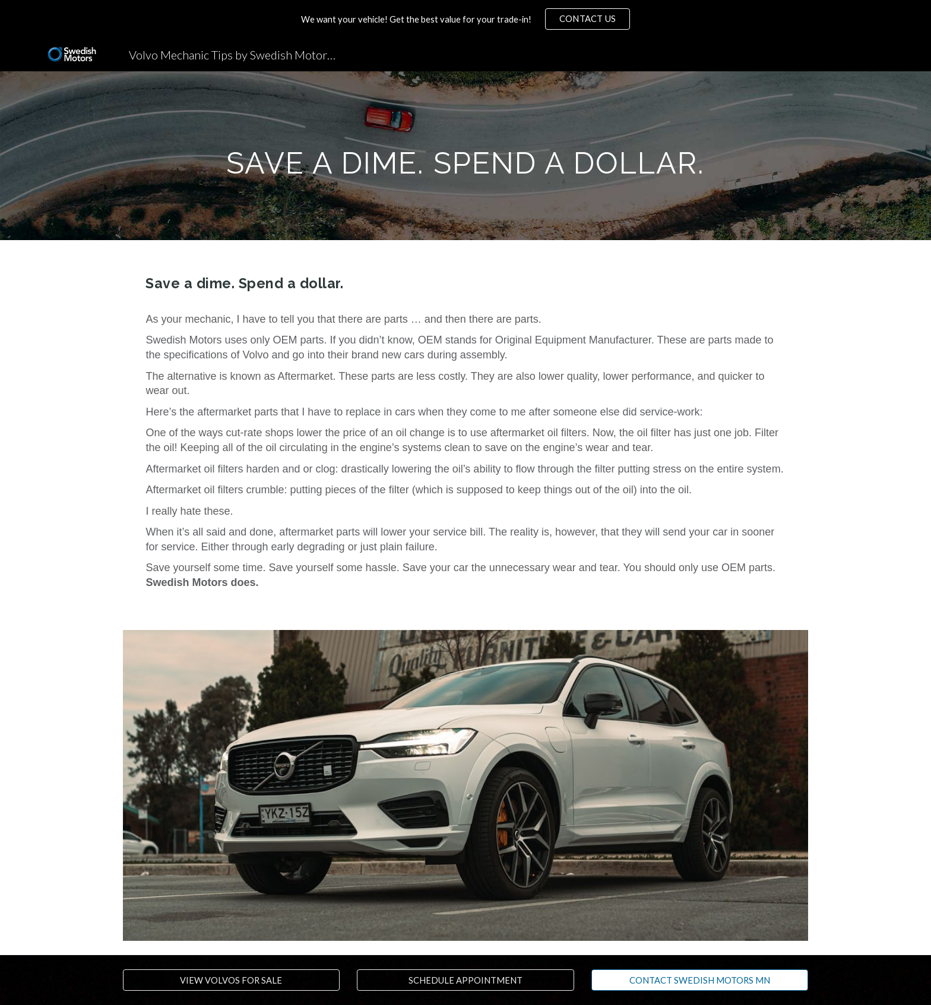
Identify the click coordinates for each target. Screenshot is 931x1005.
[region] (465, 19)
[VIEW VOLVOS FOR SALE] (231, 980)
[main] (465, 155)
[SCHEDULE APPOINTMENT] (465, 980)
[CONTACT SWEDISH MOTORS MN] (700, 980)
